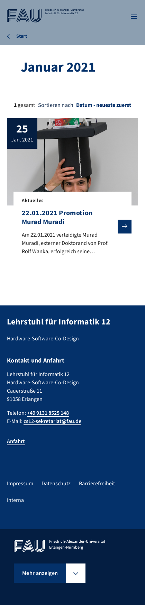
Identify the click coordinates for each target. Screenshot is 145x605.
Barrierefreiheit (97, 483)
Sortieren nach (55, 105)
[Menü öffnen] (134, 16)
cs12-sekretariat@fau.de (52, 421)
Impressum (20, 483)
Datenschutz (56, 483)
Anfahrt (16, 441)
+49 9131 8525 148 (48, 413)
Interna (15, 500)
